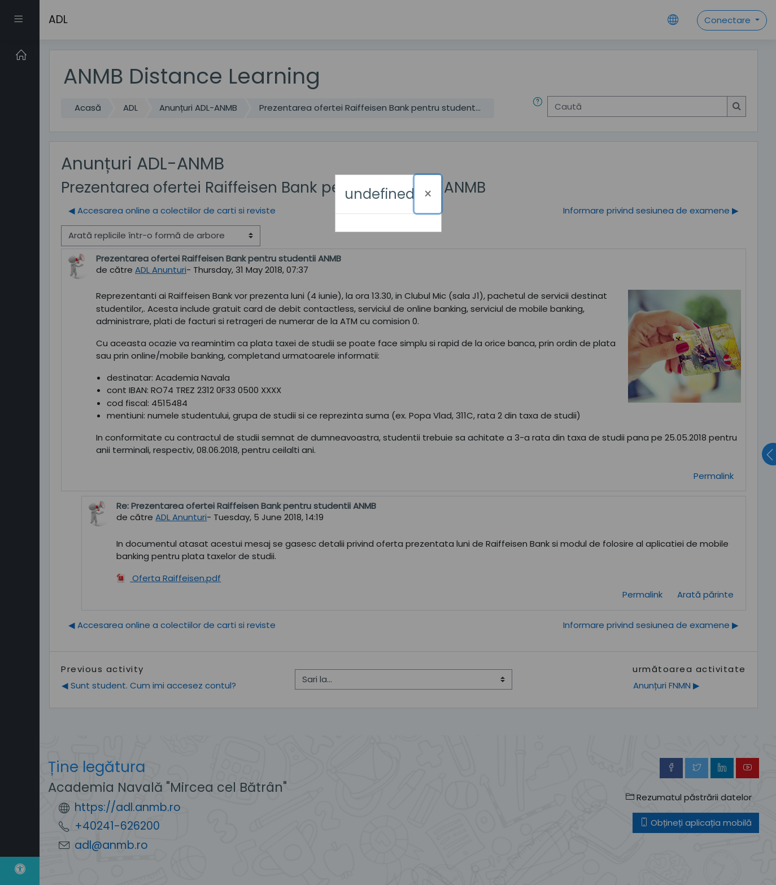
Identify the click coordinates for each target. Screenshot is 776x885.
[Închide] (428, 194)
